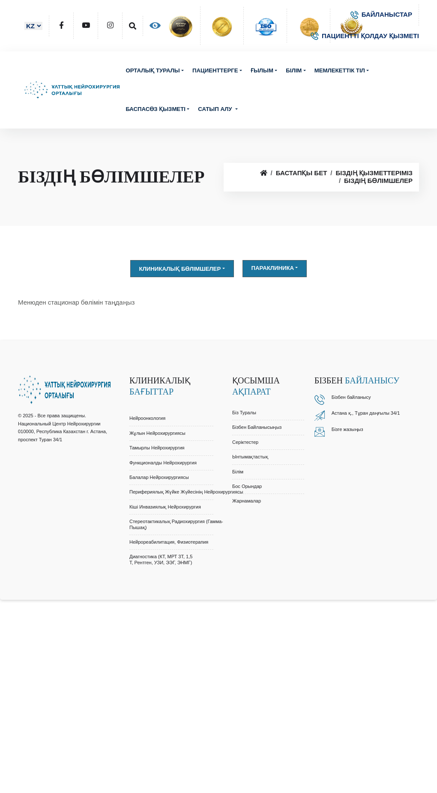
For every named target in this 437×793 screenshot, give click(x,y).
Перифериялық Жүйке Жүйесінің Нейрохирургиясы (186, 491)
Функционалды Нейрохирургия (163, 462)
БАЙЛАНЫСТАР (381, 14)
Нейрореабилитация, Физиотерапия (168, 542)
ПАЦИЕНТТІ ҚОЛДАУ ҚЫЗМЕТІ (365, 35)
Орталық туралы (153, 70)
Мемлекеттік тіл (339, 70)
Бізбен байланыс (350, 397)
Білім (294, 70)
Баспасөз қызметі (156, 109)
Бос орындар (247, 486)
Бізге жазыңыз (347, 429)
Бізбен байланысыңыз (256, 427)
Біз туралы (244, 412)
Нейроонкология (147, 418)
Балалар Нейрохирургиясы (159, 477)
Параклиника (272, 268)
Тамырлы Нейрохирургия (157, 447)
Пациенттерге (215, 70)
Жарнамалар (246, 500)
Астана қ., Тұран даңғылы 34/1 (366, 413)
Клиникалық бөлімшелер (180, 269)
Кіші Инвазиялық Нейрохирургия (165, 506)
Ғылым (262, 70)
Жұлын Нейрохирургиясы (157, 433)
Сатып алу (215, 109)
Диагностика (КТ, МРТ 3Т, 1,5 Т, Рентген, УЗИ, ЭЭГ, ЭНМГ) (160, 559)
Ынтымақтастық (250, 456)
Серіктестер (245, 442)
